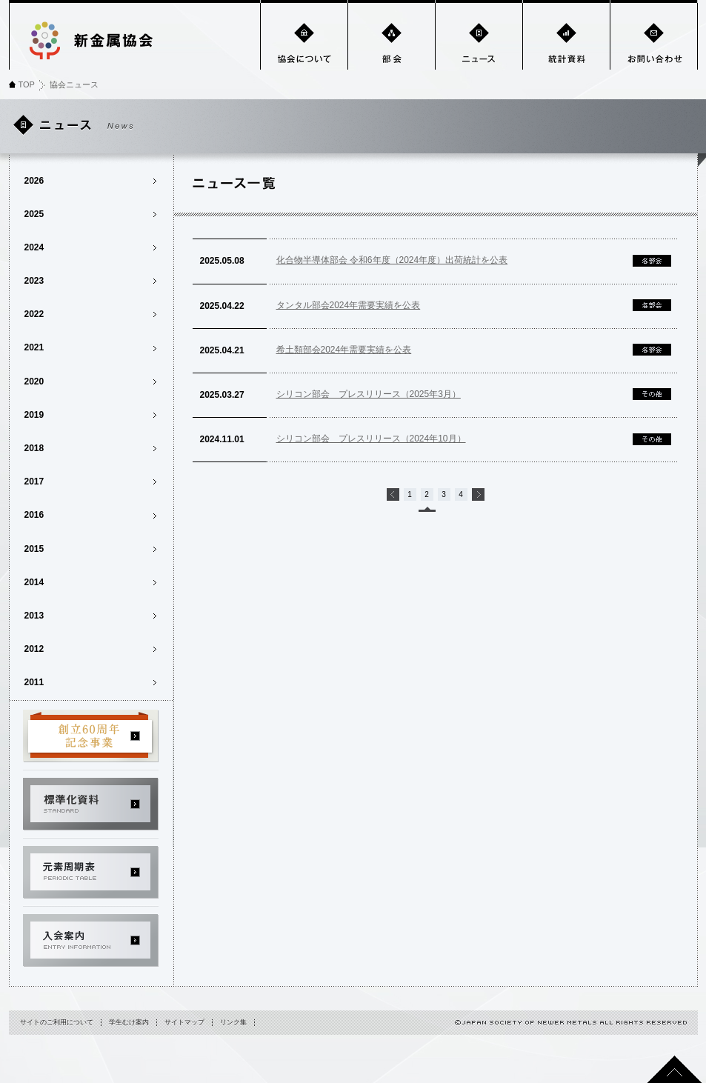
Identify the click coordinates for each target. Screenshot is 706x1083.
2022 (34, 314)
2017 (34, 481)
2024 (34, 247)
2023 (34, 281)
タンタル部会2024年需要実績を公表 (348, 305)
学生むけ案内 (129, 1022)
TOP (27, 84)
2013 (34, 615)
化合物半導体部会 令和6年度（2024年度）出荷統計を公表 (392, 260)
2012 (34, 649)
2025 (34, 214)
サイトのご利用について (56, 1022)
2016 (34, 515)
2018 (34, 448)
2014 (34, 582)
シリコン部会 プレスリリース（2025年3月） (368, 394)
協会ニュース (74, 84)
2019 (34, 415)
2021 (34, 347)
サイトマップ (184, 1022)
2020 (34, 381)
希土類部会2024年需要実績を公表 (344, 349)
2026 (34, 181)
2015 (34, 549)
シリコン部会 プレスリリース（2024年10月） (371, 438)
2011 (34, 682)
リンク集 (233, 1022)
